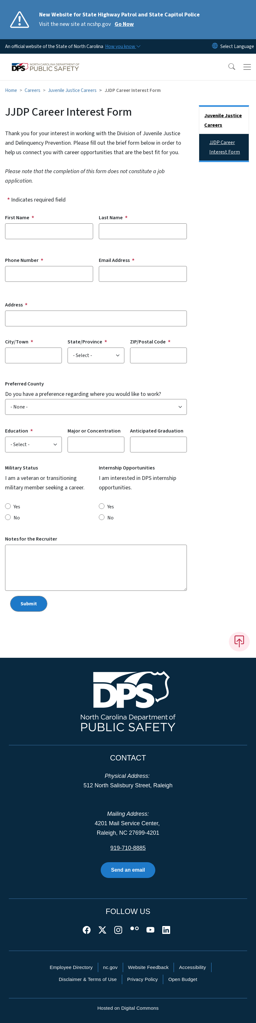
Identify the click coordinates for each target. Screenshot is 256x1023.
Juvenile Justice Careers (72, 90)
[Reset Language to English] (215, 46)
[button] (227, 67)
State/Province (85, 341)
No (17, 517)
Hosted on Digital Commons (127, 1008)
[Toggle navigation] (247, 67)
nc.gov (110, 967)
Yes (17, 506)
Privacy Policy (142, 979)
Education (16, 430)
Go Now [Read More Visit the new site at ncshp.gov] (124, 24)
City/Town (16, 341)
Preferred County (24, 383)
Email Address (114, 260)
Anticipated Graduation (156, 430)
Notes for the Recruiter (31, 539)
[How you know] (122, 46)
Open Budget (182, 979)
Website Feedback (148, 967)
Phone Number (22, 260)
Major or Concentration (94, 430)
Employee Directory (71, 967)
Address (14, 304)
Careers (32, 90)
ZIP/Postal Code (148, 341)
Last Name (111, 217)
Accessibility (192, 967)
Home (11, 90)
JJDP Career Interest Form (224, 147)
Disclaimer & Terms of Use (88, 979)
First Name (17, 217)
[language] (237, 46)
